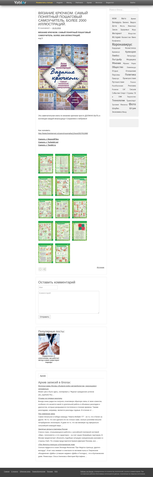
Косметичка (130, 48)
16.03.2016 (56, 28)
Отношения (131, 71)
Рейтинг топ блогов (86, 471)
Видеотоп (110, 3)
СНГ (124, 89)
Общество (117, 67)
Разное (133, 82)
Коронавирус (122, 44)
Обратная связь (25, 471)
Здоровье (124, 29)
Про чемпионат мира (46, 414)
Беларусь (116, 22)
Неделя (60, 3)
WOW (114, 18)
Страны (130, 93)
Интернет (117, 33)
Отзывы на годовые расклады (50, 398)
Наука (133, 63)
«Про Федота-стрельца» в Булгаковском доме (56, 445)
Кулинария (130, 51)
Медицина (131, 59)
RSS (56, 471)
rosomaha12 (44, 28)
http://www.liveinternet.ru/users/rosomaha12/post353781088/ (63, 133)
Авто (123, 18)
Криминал (116, 52)
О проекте (14, 471)
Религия (115, 89)
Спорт (123, 93)
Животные (132, 26)
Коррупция (116, 48)
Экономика (117, 112)
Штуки (132, 108)
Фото (132, 104)
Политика (130, 74)
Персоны (116, 75)
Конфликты (116, 41)
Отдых (115, 71)
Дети (114, 26)
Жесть (122, 26)
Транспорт (131, 100)
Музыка (126, 63)
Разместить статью (44, 3)
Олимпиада (131, 67)
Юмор (124, 112)
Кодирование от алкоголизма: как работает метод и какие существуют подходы (48, 348)
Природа (115, 78)
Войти (132, 3)
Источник (100, 267)
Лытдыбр (117, 59)
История (116, 37)
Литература (131, 56)
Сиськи (133, 89)
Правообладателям (38, 471)
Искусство (132, 34)
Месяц (69, 3)
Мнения (116, 63)
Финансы (124, 105)
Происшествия (129, 78)
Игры (134, 30)
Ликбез (115, 55)
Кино (134, 37)
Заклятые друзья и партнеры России (53, 429)
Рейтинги (79, 3)
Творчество (131, 97)
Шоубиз (115, 108)
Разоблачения (117, 86)
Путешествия (118, 82)
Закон (114, 29)
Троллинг (115, 105)
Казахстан (126, 37)
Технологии (118, 100)
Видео (133, 22)
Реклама (132, 86)
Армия (133, 19)
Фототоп (99, 3)
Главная (6, 471)
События (116, 93)
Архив (89, 3)
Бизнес (126, 22)
